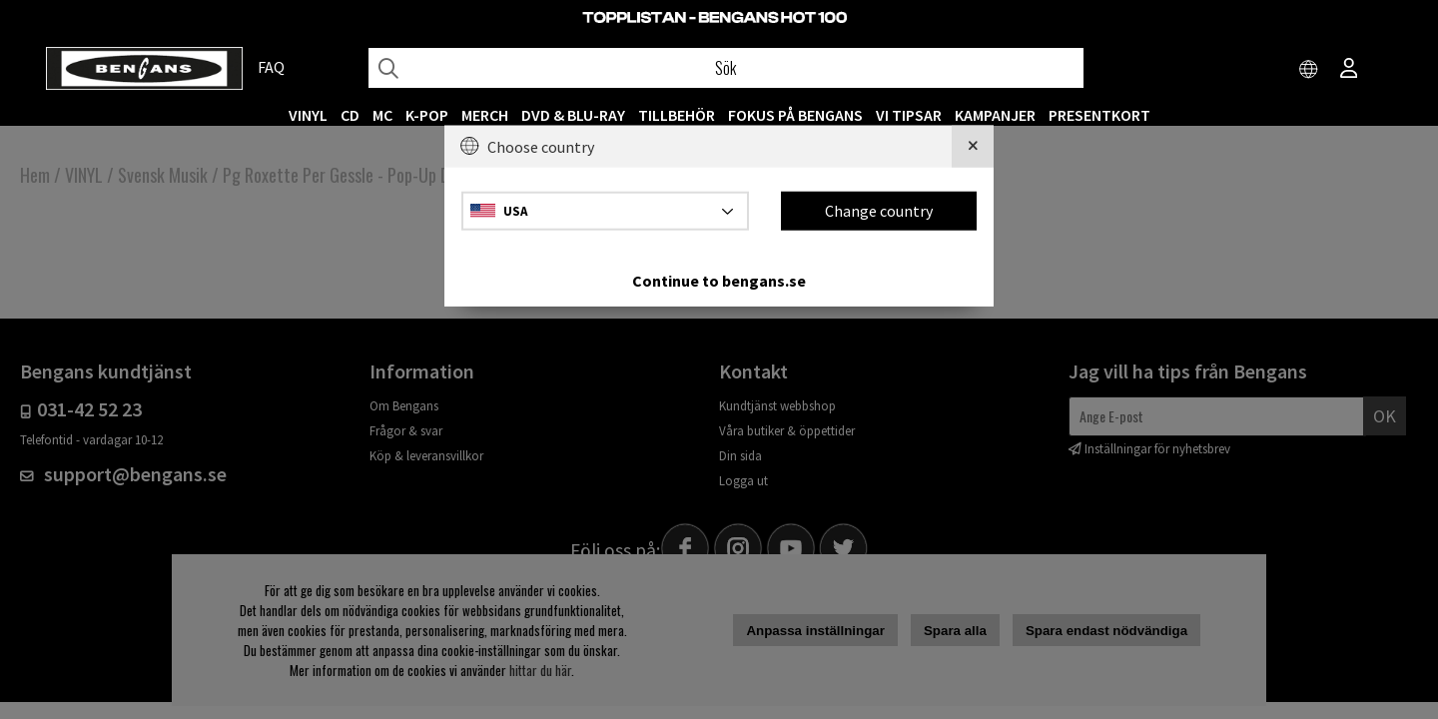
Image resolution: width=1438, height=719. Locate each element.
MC (382, 115)
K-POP (426, 115)
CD (350, 115)
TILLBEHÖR (676, 115)
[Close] (973, 147)
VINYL (308, 115)
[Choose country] (1309, 70)
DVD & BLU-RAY (573, 115)
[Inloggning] (1349, 70)
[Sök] (725, 68)
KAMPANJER (995, 115)
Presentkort (1099, 115)
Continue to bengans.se (719, 280)
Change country (879, 211)
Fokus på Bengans (795, 115)
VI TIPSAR (909, 115)
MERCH (484, 115)
